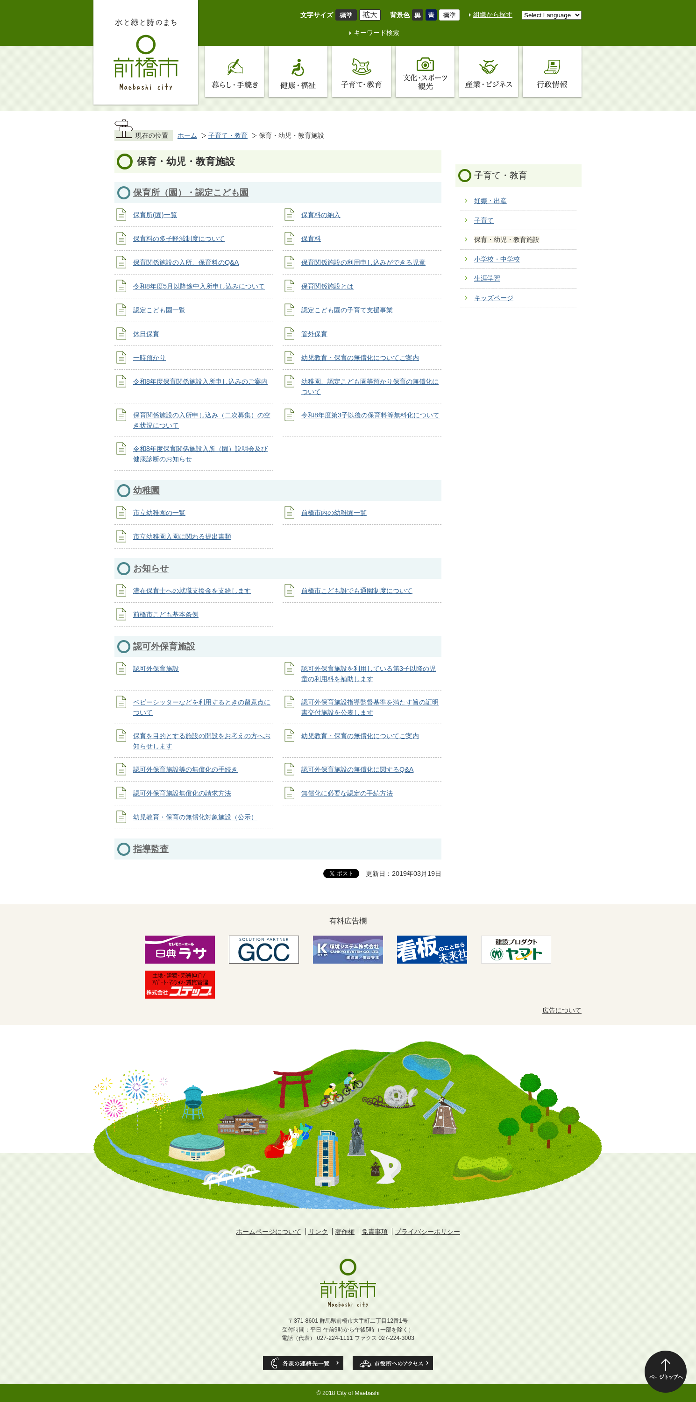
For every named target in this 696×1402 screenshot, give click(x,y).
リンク (318, 1231)
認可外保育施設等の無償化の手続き (185, 769)
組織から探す (492, 14)
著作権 (345, 1231)
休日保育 (146, 334)
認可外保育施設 (164, 646)
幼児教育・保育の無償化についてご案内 (360, 357)
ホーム (187, 135)
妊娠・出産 (490, 200)
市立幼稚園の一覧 (159, 512)
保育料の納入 (321, 214)
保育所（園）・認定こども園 (191, 192)
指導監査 (151, 849)
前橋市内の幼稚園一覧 (334, 512)
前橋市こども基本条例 (166, 614)
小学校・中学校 (497, 259)
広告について (562, 1010)
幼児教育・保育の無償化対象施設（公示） (195, 817)
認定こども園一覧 (159, 310)
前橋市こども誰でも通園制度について (356, 590)
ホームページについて (268, 1231)
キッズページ (493, 298)
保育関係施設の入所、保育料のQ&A (186, 262)
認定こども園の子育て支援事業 (347, 310)
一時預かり (149, 357)
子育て (484, 220)
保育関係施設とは (327, 286)
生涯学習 (487, 278)
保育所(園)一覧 (155, 214)
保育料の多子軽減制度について (179, 238)
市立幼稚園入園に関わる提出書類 (182, 536)
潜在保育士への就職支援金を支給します (192, 590)
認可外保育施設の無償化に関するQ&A (357, 769)
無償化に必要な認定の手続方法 (347, 793)
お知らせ (151, 568)
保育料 (311, 238)
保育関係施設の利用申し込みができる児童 (363, 262)
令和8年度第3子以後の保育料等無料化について (370, 415)
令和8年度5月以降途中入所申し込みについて (199, 286)
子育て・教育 (228, 135)
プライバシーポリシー (427, 1231)
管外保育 (314, 334)
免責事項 (375, 1231)
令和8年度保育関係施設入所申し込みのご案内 (200, 381)
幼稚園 (146, 490)
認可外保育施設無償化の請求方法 (182, 793)
